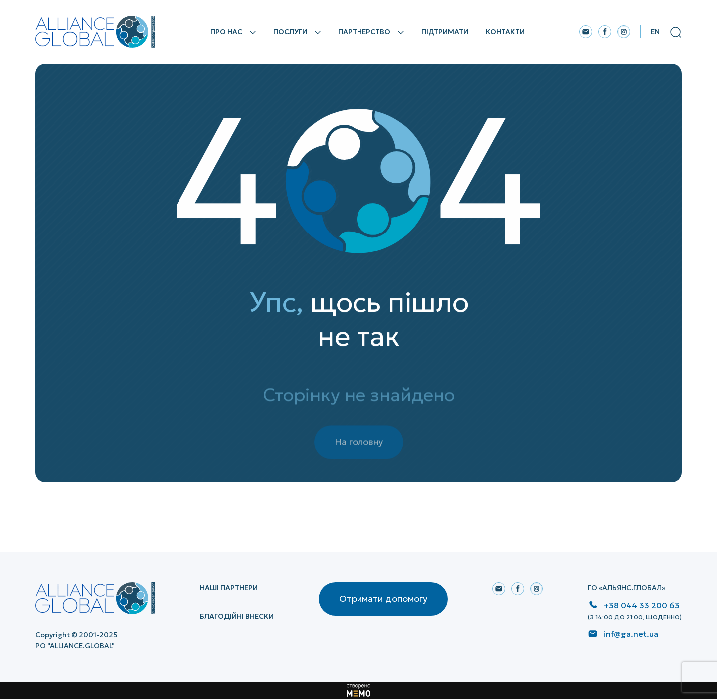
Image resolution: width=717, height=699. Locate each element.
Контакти (505, 31)
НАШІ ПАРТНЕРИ (229, 587)
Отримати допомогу (383, 598)
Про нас (226, 31)
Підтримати (444, 31)
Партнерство (364, 31)
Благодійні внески (237, 616)
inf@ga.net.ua (631, 634)
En (655, 31)
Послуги (290, 31)
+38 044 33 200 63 (642, 605)
